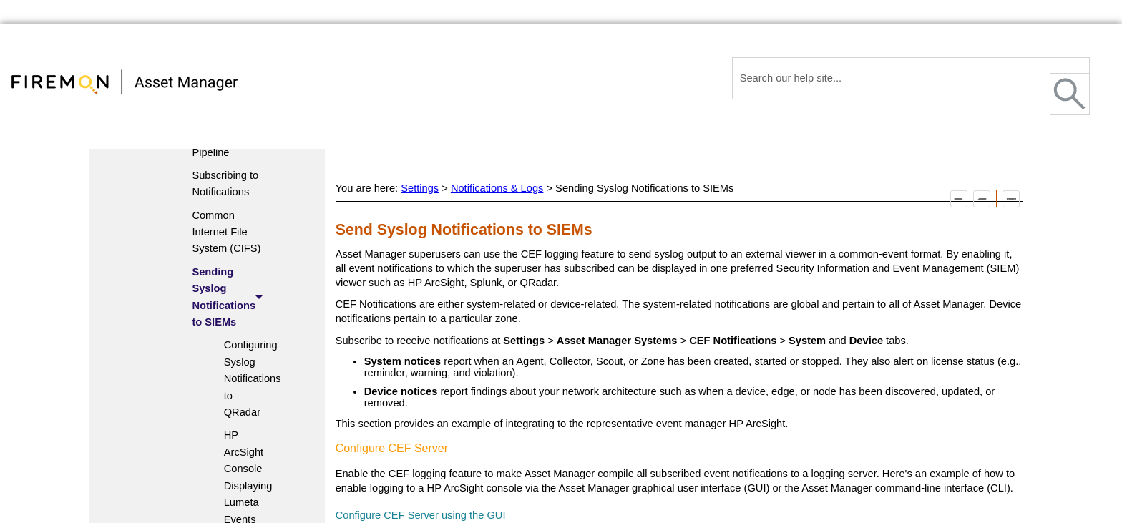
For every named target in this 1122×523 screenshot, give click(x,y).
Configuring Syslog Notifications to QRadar (242, 378)
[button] (1070, 94)
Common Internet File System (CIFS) (226, 232)
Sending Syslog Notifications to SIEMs (231, 297)
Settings (420, 188)
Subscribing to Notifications (225, 183)
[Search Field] (911, 78)
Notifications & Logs (497, 188)
